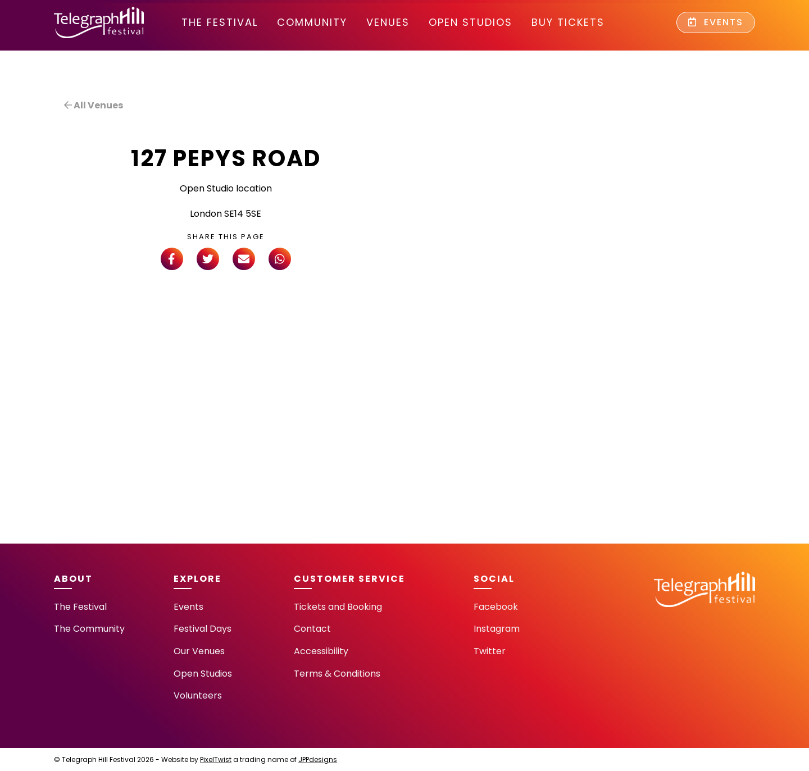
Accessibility (321, 651)
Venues (388, 22)
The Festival (219, 22)
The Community (89, 628)
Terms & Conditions (337, 673)
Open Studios (470, 22)
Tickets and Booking (338, 606)
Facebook (496, 606)
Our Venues (199, 651)
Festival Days (202, 628)
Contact (312, 628)
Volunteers (198, 695)
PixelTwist (215, 759)
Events (715, 22)
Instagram (497, 628)
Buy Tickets (568, 22)
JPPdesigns (317, 759)
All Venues (93, 105)
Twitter (490, 651)
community (312, 22)
